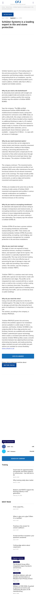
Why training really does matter (23, 469)
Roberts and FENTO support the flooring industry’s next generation (23, 480)
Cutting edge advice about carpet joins (21, 535)
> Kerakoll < (16, 551)
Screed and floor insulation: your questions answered (23, 526)
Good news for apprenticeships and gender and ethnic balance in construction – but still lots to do (23, 461)
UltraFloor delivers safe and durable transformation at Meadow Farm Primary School (23, 566)
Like (33, 435)
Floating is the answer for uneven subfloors (21, 516)
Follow (32, 440)
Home (3, 7)
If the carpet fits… (18, 496)
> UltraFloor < (17, 562)
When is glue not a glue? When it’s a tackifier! (23, 506)
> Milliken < (16, 573)
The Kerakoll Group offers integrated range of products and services (22, 555)
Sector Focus (9, 7)
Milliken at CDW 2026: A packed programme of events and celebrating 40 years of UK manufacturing (23, 577)
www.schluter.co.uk (8, 338)
